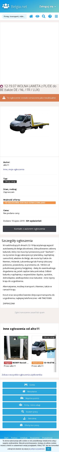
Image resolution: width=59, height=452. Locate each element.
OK (48, 449)
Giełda (29, 384)
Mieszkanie (29, 391)
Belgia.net (19, 6)
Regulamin (34, 438)
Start (6, 438)
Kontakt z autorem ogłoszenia (29, 228)
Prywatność (47, 438)
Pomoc (14, 438)
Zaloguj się (47, 6)
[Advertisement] (29, 53)
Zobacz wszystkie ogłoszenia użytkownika (22, 374)
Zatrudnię (29, 418)
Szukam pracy (29, 411)
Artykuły (23, 438)
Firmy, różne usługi (29, 405)
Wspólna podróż (29, 398)
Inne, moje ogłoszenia (13, 169)
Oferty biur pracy (29, 425)
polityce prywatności (38, 449)
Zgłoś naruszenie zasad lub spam (30, 312)
